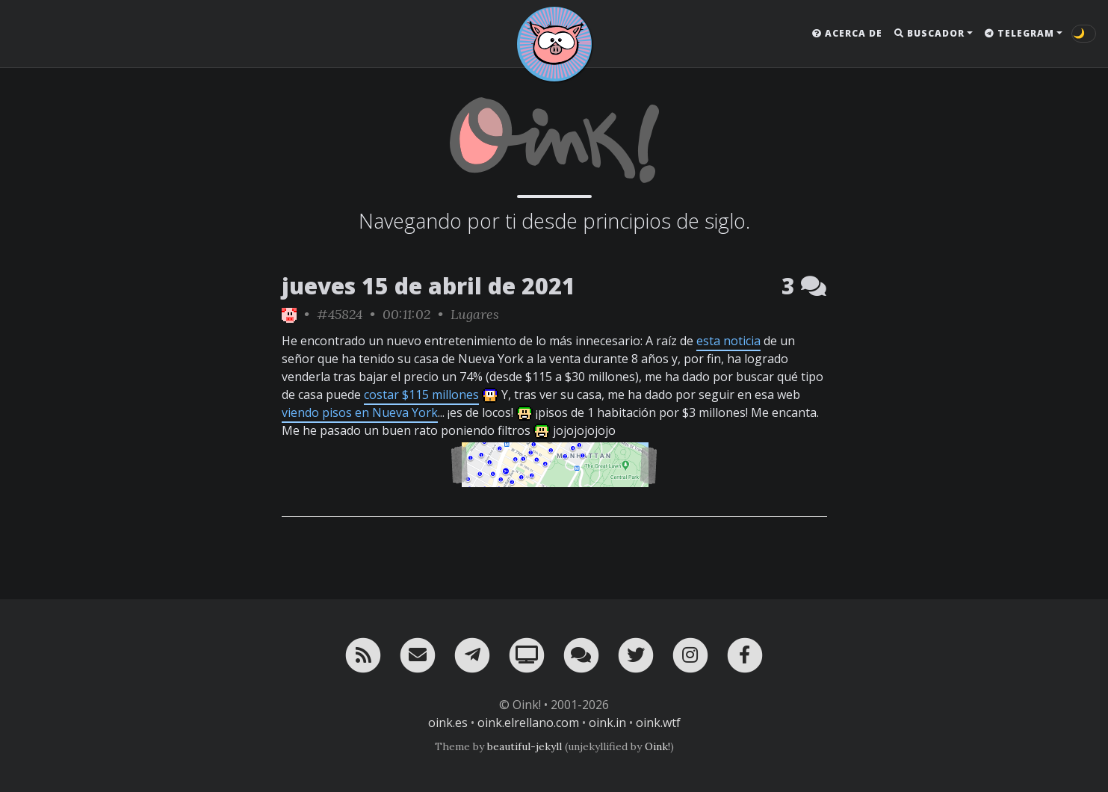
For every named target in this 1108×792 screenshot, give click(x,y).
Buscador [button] (929, 33)
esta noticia (728, 340)
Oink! (657, 746)
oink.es (448, 722)
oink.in (607, 722)
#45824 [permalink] (339, 314)
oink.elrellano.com (528, 722)
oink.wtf (658, 722)
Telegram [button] (1019, 33)
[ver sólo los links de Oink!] (289, 314)
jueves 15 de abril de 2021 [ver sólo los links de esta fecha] (428, 285)
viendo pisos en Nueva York (360, 412)
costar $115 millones (421, 394)
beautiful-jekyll (524, 746)
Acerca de (847, 33)
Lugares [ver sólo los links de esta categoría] (475, 314)
